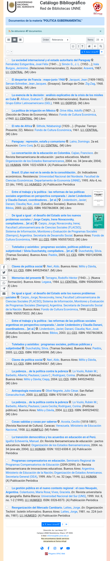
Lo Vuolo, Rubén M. (84, 371)
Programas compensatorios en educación (38, 460)
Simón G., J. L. (71, 64)
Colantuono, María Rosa (35, 492)
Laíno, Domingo (80, 141)
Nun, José (33, 204)
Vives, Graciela (60, 492)
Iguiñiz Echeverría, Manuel (22, 441)
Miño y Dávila (87, 266)
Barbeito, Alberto (16, 375)
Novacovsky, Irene (68, 223)
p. (90, 51)
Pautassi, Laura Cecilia (42, 406)
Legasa (46, 282)
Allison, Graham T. (31, 99)
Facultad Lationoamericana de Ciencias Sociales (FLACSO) (43, 227)
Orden (46, 39)
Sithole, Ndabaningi (49, 126)
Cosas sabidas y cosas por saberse (34, 421)
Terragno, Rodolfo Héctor (61, 278)
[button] (82, 46)
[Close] (100, 31)
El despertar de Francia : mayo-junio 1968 (38, 79)
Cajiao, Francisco (82, 153)
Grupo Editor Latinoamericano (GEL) (29, 103)
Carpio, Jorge (46, 223)
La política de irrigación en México (34, 110)
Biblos (10, 208)
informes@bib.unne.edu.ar (58, 536)
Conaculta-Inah (15, 394)
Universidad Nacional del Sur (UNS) (63, 496)
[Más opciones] (78, 46)
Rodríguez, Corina (63, 375)
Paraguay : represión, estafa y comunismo (38, 141)
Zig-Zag (90, 83)
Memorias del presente (26, 278)
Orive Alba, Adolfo (71, 110)
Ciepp (46, 379)
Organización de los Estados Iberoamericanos (35, 161)
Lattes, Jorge (72, 507)
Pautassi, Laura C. (39, 375)
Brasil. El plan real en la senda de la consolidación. (44, 172)
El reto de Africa (22, 126)
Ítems (90, 39)
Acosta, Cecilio (70, 421)
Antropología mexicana (26, 390)
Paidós (53, 255)
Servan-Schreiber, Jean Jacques (26, 83)
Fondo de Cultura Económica (77, 114)
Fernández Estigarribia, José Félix (27, 64)
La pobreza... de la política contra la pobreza (40, 371)
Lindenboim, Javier (74, 200)
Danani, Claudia (15, 204)
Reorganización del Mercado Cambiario (37, 507)
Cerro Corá (26, 145)
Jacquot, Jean (78, 79)
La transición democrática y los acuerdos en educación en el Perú (53, 437)
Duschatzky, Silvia (90, 251)
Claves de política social (27, 266)
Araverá (88, 68)
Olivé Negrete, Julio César (62, 390)
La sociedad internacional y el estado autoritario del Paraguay (51, 60)
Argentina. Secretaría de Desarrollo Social (46, 235)
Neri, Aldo (53, 266)
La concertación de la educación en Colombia (41, 153)
